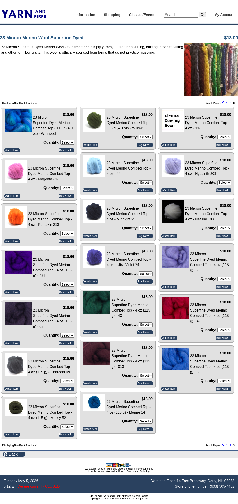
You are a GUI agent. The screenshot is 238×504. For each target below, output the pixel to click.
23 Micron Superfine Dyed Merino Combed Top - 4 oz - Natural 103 (207, 213)
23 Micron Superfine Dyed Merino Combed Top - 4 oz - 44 (129, 168)
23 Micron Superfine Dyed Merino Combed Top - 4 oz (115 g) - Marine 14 (129, 407)
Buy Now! (65, 150)
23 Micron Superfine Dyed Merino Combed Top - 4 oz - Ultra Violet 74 (129, 259)
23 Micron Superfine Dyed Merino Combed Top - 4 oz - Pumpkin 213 (50, 219)
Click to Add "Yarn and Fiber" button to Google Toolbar (119, 496)
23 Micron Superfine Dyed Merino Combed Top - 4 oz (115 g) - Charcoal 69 (50, 366)
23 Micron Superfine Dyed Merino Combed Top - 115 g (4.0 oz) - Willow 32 (129, 122)
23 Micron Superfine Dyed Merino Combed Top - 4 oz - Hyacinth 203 (207, 168)
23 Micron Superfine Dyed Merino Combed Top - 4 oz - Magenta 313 (50, 173)
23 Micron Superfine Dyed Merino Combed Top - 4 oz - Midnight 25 (129, 213)
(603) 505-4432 (222, 486)
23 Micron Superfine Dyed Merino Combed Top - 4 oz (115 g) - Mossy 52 (50, 412)
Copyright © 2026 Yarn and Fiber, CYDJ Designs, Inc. (119, 498)
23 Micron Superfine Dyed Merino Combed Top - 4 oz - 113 (207, 122)
